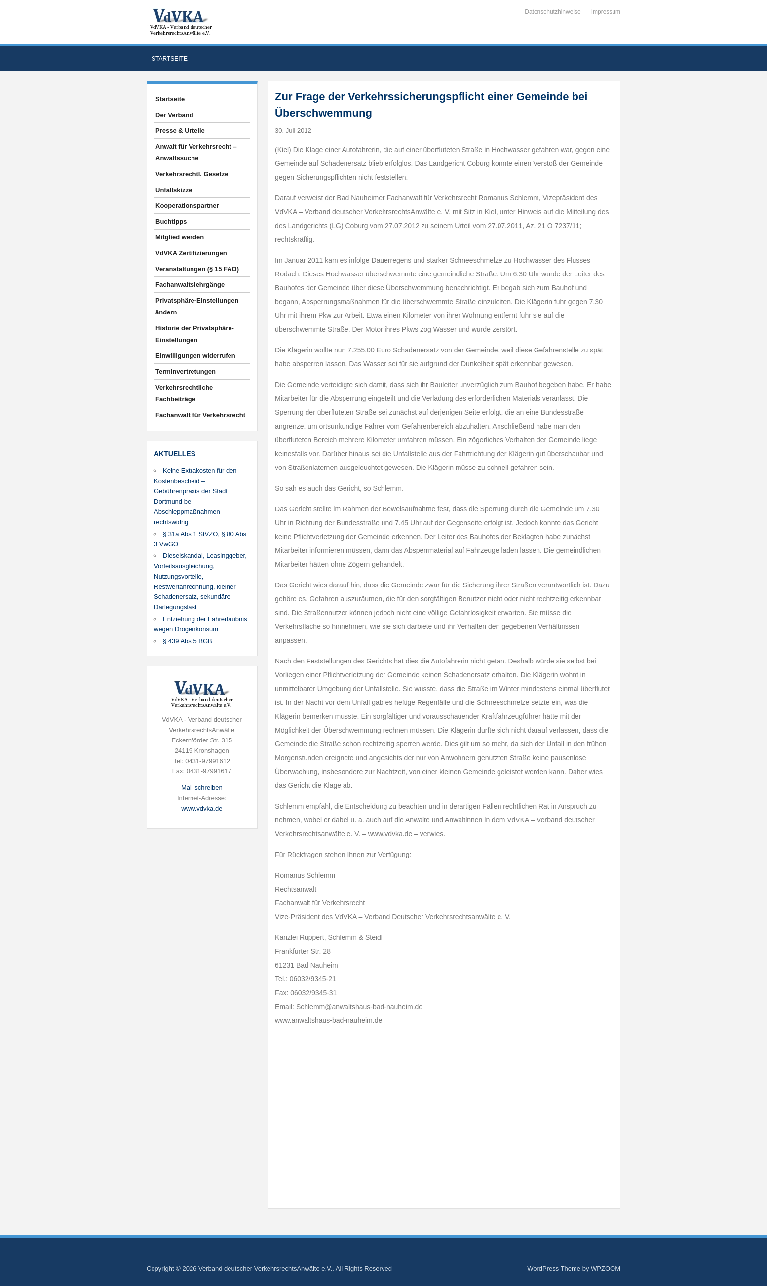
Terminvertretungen (185, 371)
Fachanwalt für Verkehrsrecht (200, 415)
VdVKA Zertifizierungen (191, 253)
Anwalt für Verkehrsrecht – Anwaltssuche (196, 152)
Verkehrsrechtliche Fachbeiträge (184, 393)
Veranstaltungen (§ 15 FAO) (197, 269)
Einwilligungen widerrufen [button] (195, 355)
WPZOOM (605, 1268)
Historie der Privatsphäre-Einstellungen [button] (194, 334)
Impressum (605, 11)
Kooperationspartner (187, 205)
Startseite (170, 58)
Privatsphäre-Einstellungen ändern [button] (196, 306)
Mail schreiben (202, 787)
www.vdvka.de (201, 808)
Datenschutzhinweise (552, 11)
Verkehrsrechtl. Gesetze (191, 174)
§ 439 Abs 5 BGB (187, 641)
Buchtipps (171, 221)
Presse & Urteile (180, 130)
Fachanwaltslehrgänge (190, 284)
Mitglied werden (179, 237)
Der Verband (174, 114)
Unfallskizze (173, 190)
